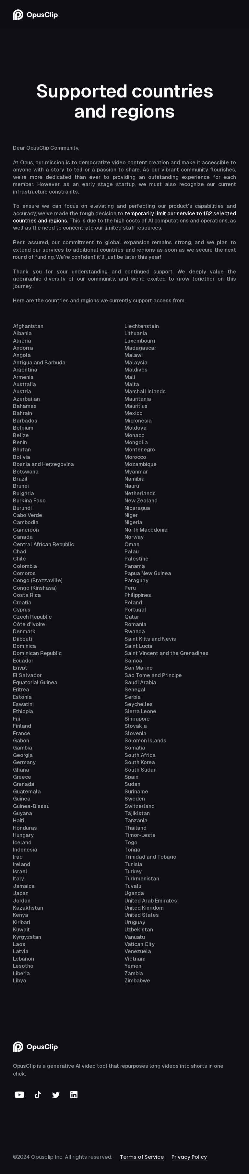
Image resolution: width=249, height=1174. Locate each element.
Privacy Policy (189, 1157)
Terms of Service (142, 1157)
